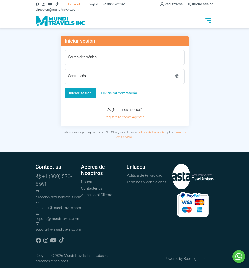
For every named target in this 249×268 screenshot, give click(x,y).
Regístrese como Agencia (124, 117)
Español (71, 4)
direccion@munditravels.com (57, 10)
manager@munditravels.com (56, 205)
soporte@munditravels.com (56, 216)
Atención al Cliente (96, 195)
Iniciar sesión (201, 4)
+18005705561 (114, 4)
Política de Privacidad (151, 132)
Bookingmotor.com (199, 258)
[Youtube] (51, 4)
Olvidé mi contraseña (119, 93)
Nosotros (89, 182)
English (91, 4)
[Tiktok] (58, 4)
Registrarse (171, 4)
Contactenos (92, 188)
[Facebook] (39, 4)
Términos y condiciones (147, 182)
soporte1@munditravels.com (56, 226)
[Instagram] (45, 4)
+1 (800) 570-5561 (54, 180)
